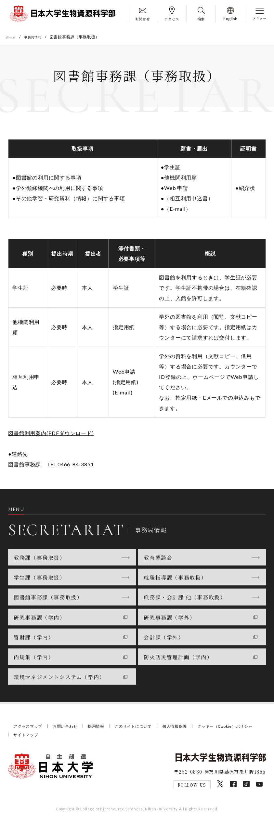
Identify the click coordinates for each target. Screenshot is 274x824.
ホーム (12, 36)
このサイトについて (141, 728)
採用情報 (101, 728)
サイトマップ (97, 736)
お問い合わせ (68, 728)
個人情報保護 (184, 728)
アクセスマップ (29, 728)
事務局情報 (36, 36)
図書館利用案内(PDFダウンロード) (51, 434)
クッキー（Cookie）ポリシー (43, 736)
